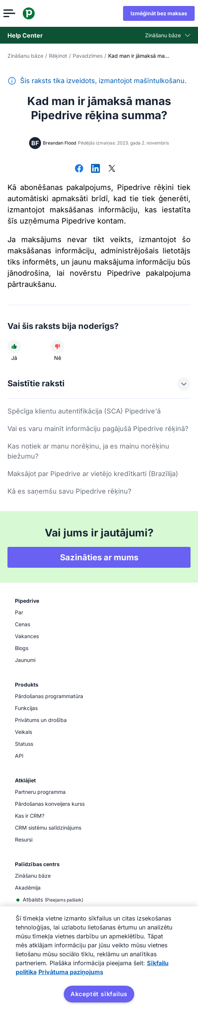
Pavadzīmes (88, 56)
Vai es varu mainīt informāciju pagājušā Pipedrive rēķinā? (97, 429)
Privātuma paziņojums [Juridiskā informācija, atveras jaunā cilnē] (70, 972)
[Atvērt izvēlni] (13, 13)
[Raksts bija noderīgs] (14, 346)
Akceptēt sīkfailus (99, 994)
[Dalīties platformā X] (111, 169)
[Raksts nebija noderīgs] (57, 346)
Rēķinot (58, 56)
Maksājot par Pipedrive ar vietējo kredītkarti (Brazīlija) (92, 474)
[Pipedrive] (33, 13)
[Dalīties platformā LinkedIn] (95, 169)
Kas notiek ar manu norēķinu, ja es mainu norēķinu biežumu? (88, 451)
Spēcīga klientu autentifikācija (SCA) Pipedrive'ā (84, 411)
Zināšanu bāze (25, 56)
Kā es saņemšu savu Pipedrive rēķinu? (69, 491)
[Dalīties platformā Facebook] (79, 169)
